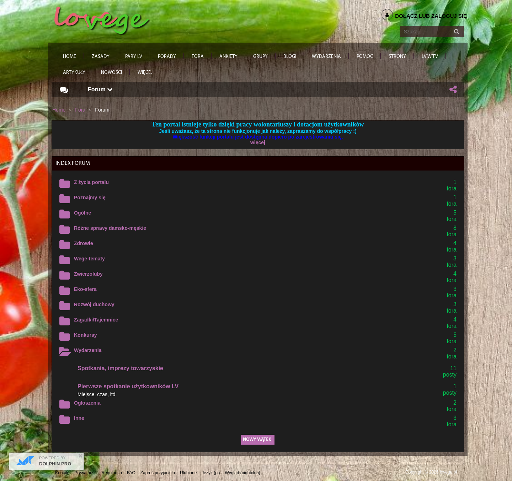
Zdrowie (83, 243)
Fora (80, 110)
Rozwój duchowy (94, 304)
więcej (257, 142)
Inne (79, 418)
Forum (100, 89)
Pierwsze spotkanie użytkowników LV (128, 386)
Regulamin (112, 472)
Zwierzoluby (88, 274)
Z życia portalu (91, 182)
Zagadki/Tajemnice (96, 320)
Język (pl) (211, 472)
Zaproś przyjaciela (157, 472)
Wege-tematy (89, 258)
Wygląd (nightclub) (242, 472)
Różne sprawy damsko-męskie (110, 228)
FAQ (131, 472)
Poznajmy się (90, 197)
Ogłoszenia (87, 403)
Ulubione (188, 472)
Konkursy (85, 335)
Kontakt (62, 472)
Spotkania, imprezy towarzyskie (120, 368)
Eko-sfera (85, 289)
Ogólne (82, 213)
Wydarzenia (88, 350)
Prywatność (86, 472)
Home (58, 110)
